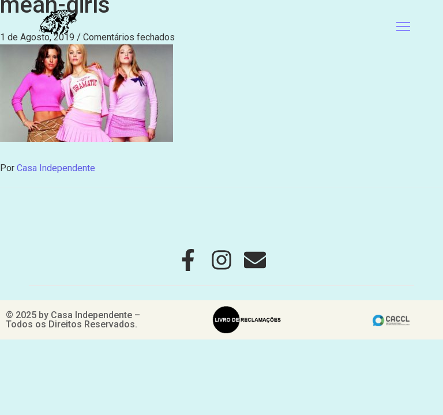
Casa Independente (56, 168)
